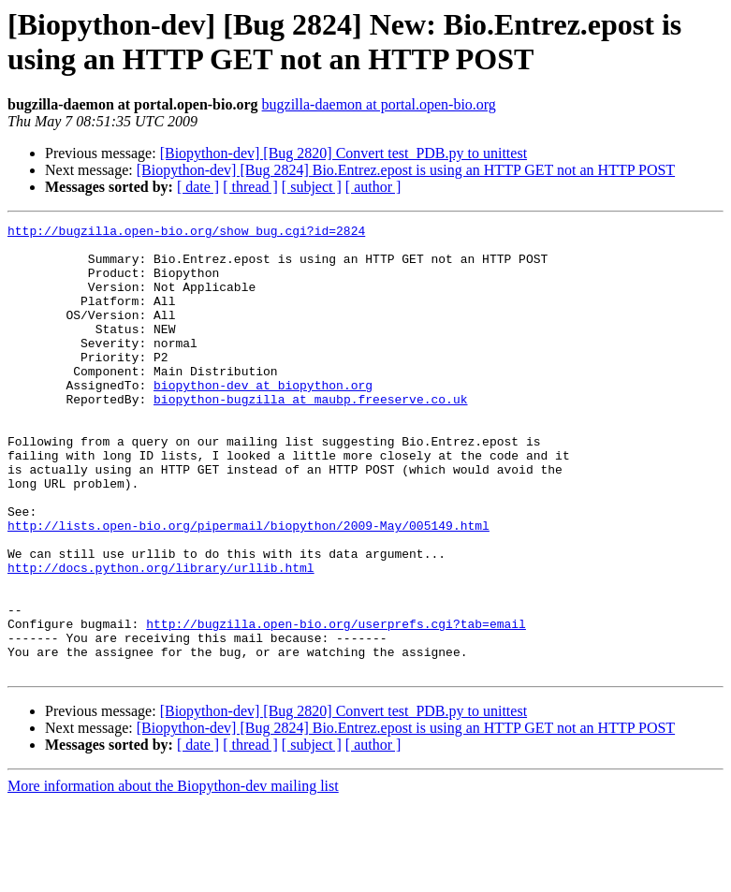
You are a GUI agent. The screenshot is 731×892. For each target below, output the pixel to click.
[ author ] (373, 187)
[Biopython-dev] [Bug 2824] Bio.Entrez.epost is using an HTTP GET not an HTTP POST (406, 170)
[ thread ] (250, 187)
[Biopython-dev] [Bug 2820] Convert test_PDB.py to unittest (343, 153)
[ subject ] (312, 187)
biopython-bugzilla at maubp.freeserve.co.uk (310, 435)
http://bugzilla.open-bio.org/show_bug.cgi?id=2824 (186, 233)
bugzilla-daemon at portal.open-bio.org (379, 104)
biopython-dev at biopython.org (263, 418)
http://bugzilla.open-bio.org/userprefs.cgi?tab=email (336, 704)
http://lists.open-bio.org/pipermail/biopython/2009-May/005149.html (248, 586)
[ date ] (198, 187)
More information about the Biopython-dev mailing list (173, 876)
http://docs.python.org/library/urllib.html (160, 637)
